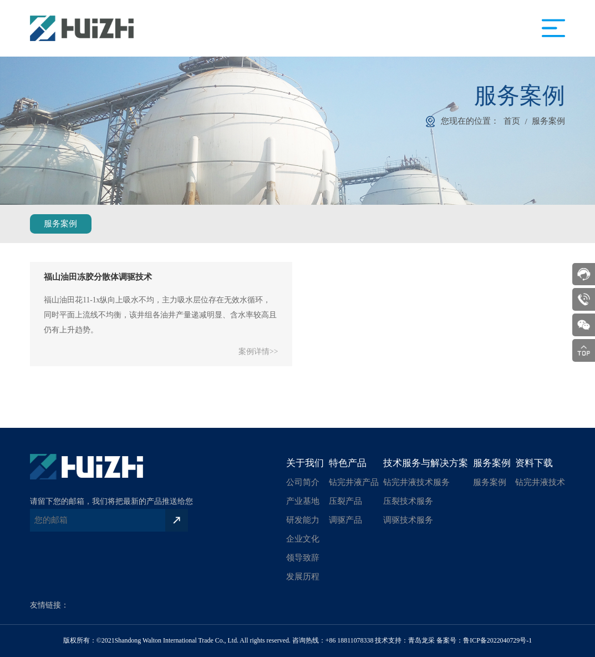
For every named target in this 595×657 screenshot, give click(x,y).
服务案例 (548, 120)
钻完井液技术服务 (416, 482)
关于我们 (305, 463)
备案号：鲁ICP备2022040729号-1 (484, 640)
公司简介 (302, 482)
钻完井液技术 (540, 482)
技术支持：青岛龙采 (405, 640)
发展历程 (302, 576)
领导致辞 (302, 557)
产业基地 (302, 501)
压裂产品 (345, 501)
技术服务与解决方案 (425, 463)
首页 (512, 120)
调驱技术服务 (408, 519)
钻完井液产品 (354, 482)
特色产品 (348, 463)
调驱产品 (345, 519)
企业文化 (302, 538)
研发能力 (302, 519)
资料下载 (534, 463)
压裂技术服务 (408, 501)
